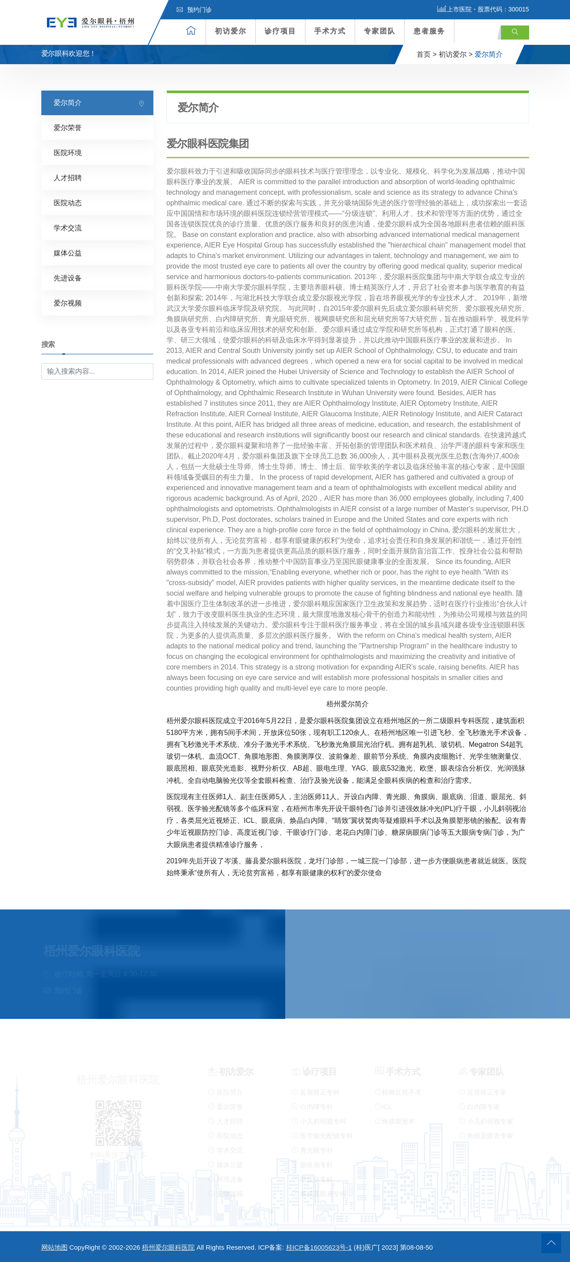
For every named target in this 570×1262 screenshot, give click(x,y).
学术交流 (68, 227)
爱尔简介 (68, 102)
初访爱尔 (231, 31)
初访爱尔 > (456, 54)
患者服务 (429, 31)
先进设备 (68, 277)
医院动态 (68, 202)
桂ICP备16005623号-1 (319, 1247)
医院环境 (68, 152)
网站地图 (54, 1247)
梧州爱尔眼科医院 (168, 1247)
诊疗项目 (280, 31)
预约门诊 (194, 9)
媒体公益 (68, 252)
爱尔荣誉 (68, 127)
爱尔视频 (68, 302)
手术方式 (330, 31)
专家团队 (380, 31)
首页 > (427, 54)
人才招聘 (68, 177)
